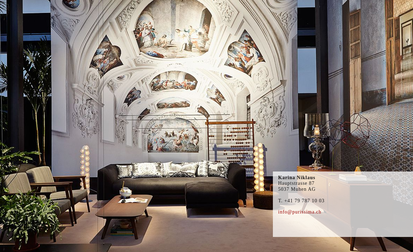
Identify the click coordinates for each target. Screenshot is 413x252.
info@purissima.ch (300, 212)
